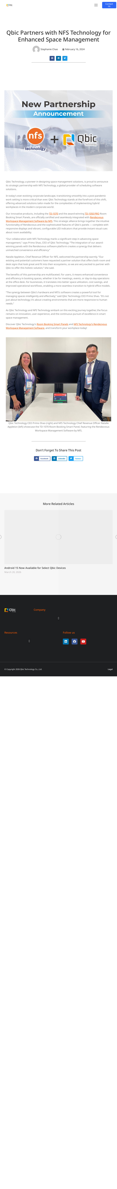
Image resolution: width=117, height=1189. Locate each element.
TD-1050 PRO (92, 213)
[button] (96, 5)
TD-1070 (53, 213)
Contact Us (109, 5)
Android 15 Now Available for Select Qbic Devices (35, 568)
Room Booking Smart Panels (52, 324)
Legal (110, 669)
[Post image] (58, 537)
